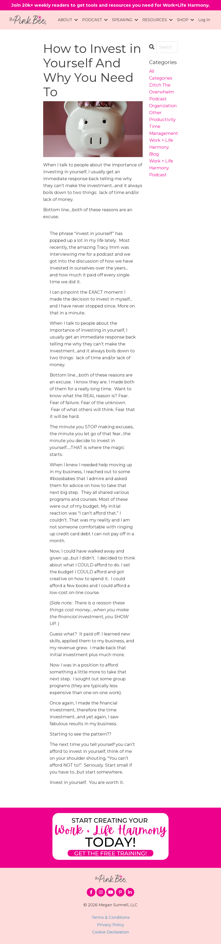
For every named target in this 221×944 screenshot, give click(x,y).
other (155, 112)
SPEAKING (125, 19)
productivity (162, 119)
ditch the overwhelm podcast (161, 91)
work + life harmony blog (161, 147)
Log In (204, 19)
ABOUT (68, 19)
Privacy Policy (110, 924)
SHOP (185, 19)
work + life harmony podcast (161, 167)
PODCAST (95, 19)
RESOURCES (157, 19)
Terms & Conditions (111, 917)
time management (163, 130)
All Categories (160, 75)
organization (163, 105)
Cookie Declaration (110, 932)
